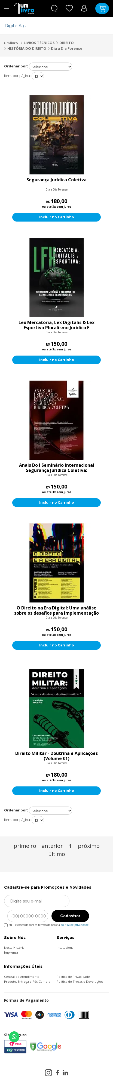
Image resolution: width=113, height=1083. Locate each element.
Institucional (65, 947)
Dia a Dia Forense (66, 48)
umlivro (11, 43)
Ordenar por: (16, 66)
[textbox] (53, 25)
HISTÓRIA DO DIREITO (26, 48)
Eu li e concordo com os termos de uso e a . (46, 924)
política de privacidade (74, 925)
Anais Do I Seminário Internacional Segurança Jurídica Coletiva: (56, 468)
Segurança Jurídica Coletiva (56, 180)
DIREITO (66, 42)
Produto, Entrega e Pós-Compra (27, 981)
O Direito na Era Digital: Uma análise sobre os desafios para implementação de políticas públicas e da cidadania (56, 610)
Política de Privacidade (73, 977)
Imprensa (11, 952)
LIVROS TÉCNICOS (39, 42)
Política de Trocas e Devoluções (80, 981)
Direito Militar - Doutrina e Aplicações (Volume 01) (56, 756)
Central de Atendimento (21, 977)
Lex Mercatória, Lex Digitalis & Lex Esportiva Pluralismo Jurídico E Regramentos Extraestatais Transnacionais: (56, 325)
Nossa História (14, 947)
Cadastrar (70, 915)
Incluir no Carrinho (56, 217)
